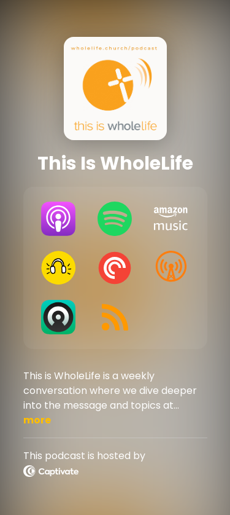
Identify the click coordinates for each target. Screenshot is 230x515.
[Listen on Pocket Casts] (114, 268)
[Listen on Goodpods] (59, 268)
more (37, 420)
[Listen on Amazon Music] (171, 219)
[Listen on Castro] (59, 317)
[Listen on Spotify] (114, 219)
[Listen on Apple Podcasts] (59, 219)
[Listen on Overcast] (171, 268)
